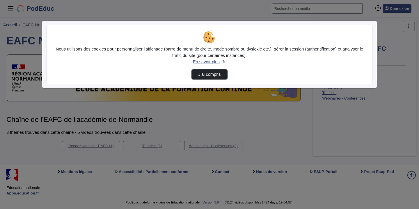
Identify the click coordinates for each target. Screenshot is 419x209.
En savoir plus (209, 62)
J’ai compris (209, 74)
